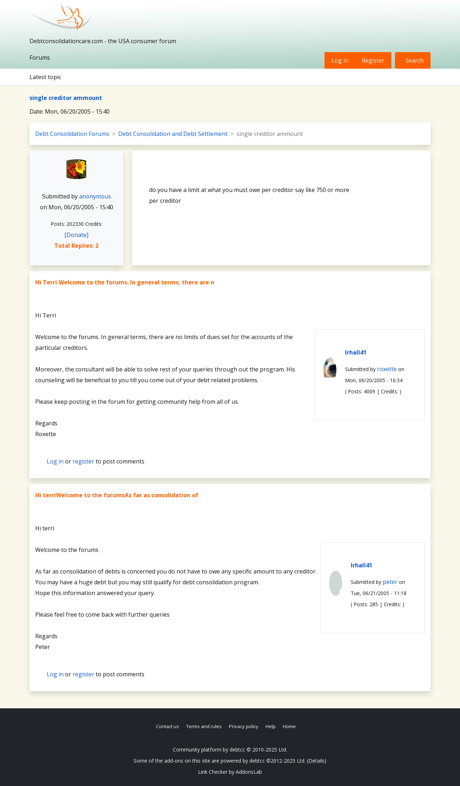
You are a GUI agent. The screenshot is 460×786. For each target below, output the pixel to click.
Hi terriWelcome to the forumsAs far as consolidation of (116, 495)
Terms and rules (204, 726)
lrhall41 (356, 352)
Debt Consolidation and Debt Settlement (172, 134)
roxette (387, 369)
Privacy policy (243, 726)
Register (373, 60)
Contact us (167, 726)
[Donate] (76, 235)
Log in (339, 60)
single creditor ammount (65, 98)
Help (271, 726)
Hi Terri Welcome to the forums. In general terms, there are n (124, 282)
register (83, 461)
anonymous (95, 196)
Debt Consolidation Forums (72, 134)
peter (390, 582)
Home (289, 726)
